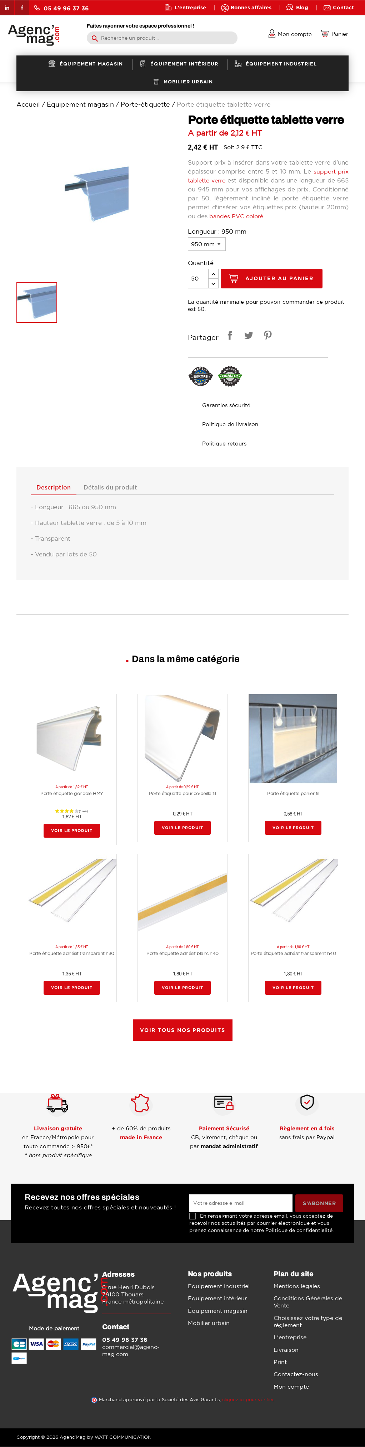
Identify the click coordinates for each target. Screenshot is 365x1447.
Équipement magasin (218, 1311)
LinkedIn (7, 7)
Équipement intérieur (217, 1299)
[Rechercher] (162, 37)
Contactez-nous (296, 1375)
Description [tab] (55, 488)
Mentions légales (297, 1286)
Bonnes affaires (251, 7)
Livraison (286, 1350)
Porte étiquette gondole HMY (71, 793)
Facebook (22, 7)
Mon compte (291, 1387)
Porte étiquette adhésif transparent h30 (71, 953)
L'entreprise (190, 7)
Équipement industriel (219, 1286)
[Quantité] (198, 278)
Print (280, 1362)
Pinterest (266, 336)
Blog (302, 7)
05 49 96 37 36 (61, 8)
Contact (343, 7)
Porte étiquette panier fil (293, 793)
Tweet (247, 336)
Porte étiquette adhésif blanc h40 (182, 953)
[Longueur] (207, 244)
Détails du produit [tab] (116, 488)
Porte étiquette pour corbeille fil (182, 793)
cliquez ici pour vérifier (248, 1400)
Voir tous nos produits (182, 1030)
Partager (228, 336)
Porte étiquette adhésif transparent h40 (293, 953)
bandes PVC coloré (288, 216)
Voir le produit (71, 831)
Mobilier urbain (209, 1323)
